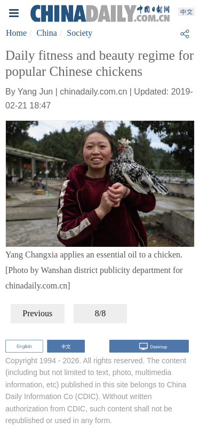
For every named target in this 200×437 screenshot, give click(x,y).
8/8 (100, 313)
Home (16, 32)
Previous (37, 313)
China (47, 32)
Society (79, 32)
